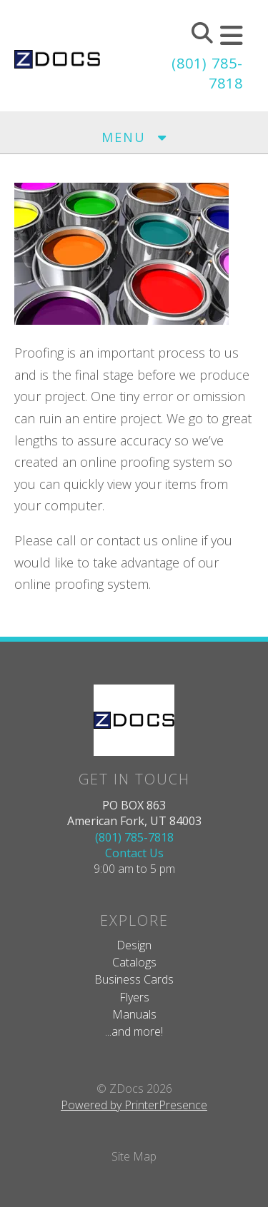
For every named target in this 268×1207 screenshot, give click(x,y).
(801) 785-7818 (134, 837)
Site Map (134, 1156)
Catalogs (134, 962)
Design (134, 945)
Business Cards (134, 979)
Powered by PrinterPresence (134, 1105)
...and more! (134, 1031)
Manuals (134, 1014)
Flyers (134, 997)
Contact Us (134, 853)
